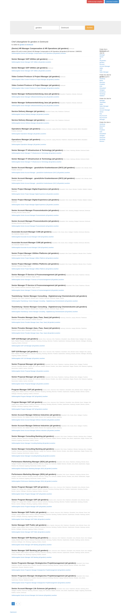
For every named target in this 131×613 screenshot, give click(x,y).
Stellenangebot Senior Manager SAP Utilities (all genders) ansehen (31, 62)
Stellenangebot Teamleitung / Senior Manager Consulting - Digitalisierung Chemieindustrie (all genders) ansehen (45, 301)
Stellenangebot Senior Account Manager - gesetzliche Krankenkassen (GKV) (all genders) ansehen (41, 172)
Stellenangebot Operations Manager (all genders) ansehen (29, 134)
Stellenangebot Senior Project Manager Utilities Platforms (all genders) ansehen (35, 258)
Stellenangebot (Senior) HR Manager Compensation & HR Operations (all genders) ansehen (39, 53)
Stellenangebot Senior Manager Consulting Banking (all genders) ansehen (33, 443)
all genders (103, 60)
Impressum (13, 612)
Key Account (103, 115)
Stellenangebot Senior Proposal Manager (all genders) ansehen (30, 371)
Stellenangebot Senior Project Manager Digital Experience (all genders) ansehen (35, 194)
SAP (101, 70)
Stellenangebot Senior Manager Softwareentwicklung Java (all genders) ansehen (35, 97)
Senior (101, 57)
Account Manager (105, 66)
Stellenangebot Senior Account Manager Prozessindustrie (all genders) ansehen (35, 215)
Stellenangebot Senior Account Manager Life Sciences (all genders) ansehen (34, 595)
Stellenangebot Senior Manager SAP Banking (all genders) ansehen (32, 544)
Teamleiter (103, 102)
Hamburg (102, 78)
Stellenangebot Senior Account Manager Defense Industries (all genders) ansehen (36, 420)
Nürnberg (102, 94)
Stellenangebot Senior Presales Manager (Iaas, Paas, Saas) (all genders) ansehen (36, 322)
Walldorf (102, 95)
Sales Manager (104, 72)
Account (102, 64)
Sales (101, 68)
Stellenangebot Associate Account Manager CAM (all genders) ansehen (33, 237)
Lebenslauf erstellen (112, 1)
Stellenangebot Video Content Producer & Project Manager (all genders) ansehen (36, 79)
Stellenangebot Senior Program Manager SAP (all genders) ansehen (32, 494)
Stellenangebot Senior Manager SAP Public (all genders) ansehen (31, 519)
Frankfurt (102, 84)
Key (101, 113)
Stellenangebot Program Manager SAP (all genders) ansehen (30, 396)
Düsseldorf (103, 88)
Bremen (102, 141)
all (100, 58)
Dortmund (102, 92)
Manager (102, 55)
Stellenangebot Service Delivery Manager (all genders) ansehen (30, 114)
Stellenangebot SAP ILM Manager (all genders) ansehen (28, 346)
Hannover (102, 137)
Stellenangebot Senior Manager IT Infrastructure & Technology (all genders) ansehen (36, 153)
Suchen (90, 28)
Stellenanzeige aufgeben (95, 1)
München (102, 82)
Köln (101, 86)
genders (102, 62)
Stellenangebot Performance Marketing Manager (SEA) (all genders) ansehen (34, 468)
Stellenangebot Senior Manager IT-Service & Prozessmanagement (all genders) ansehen (38, 279)
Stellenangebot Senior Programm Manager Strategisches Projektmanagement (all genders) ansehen (41, 570)
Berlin (101, 80)
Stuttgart (102, 90)
